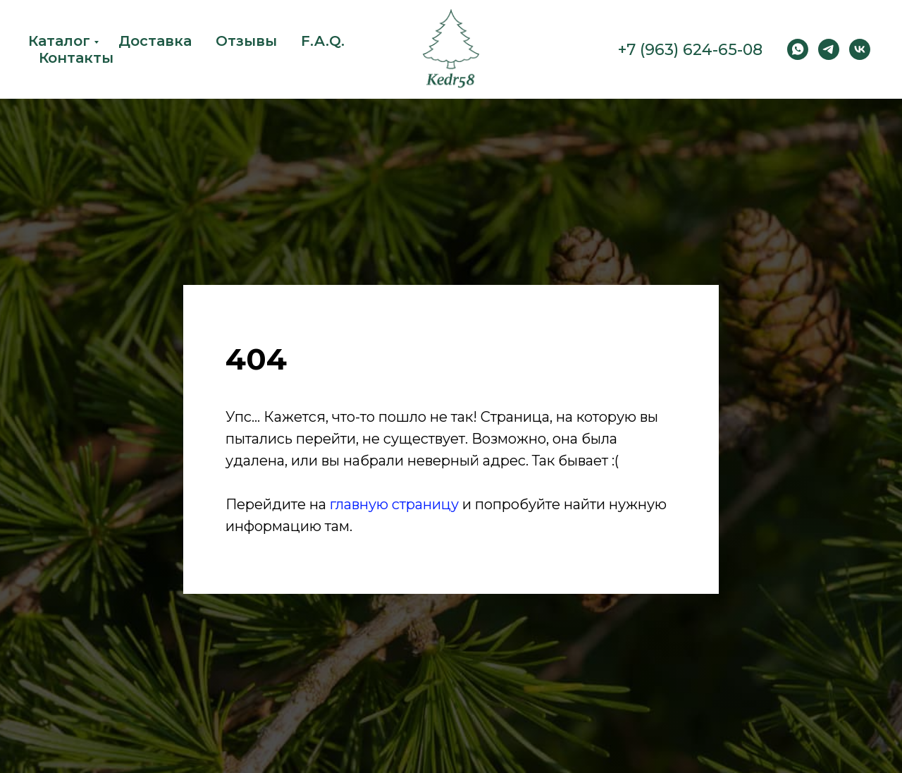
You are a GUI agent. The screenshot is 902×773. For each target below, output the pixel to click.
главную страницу (394, 504)
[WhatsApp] (797, 49)
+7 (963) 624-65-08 (690, 49)
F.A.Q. (323, 40)
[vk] (859, 49)
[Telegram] (828, 49)
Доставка (155, 40)
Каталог (59, 40)
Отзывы (246, 40)
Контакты (76, 57)
